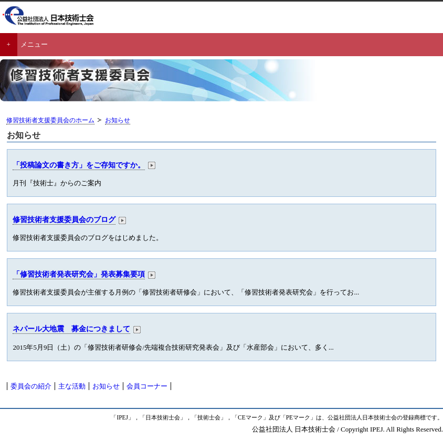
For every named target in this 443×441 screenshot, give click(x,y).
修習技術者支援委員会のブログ (64, 219)
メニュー (34, 44)
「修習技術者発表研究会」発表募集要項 (79, 274)
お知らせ (117, 120)
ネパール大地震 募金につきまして (71, 328)
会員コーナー (146, 386)
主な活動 (72, 386)
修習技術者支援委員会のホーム (50, 120)
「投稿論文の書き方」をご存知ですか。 (79, 165)
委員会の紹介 (30, 386)
